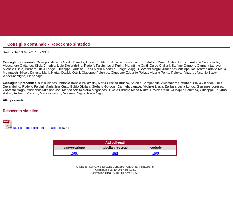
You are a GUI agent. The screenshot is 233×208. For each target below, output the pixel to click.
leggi (74, 153)
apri (115, 153)
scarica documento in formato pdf (32, 127)
